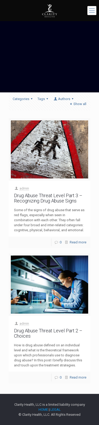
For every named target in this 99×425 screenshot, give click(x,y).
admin (24, 188)
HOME (43, 410)
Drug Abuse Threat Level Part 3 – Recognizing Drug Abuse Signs (48, 198)
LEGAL (55, 410)
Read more (78, 242)
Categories (23, 99)
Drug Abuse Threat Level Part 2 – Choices (48, 333)
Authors (64, 99)
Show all (77, 104)
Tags (43, 99)
